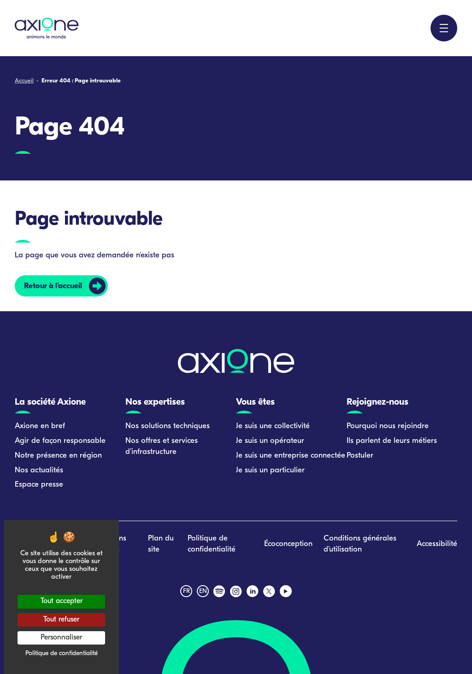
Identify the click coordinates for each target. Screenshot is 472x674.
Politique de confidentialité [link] (61, 653)
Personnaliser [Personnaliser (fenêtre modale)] (61, 637)
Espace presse (39, 484)
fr (186, 591)
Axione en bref (40, 426)
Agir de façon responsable (60, 441)
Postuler (360, 455)
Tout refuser (61, 619)
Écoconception (288, 544)
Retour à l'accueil (53, 286)
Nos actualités (39, 470)
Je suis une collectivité (273, 426)
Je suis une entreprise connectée (290, 455)
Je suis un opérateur (270, 441)
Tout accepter (62, 601)
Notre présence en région (58, 455)
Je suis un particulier (270, 470)
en (203, 591)
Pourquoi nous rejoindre (388, 426)
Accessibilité (437, 544)
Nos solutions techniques (167, 426)
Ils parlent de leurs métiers (392, 441)
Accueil (24, 81)
